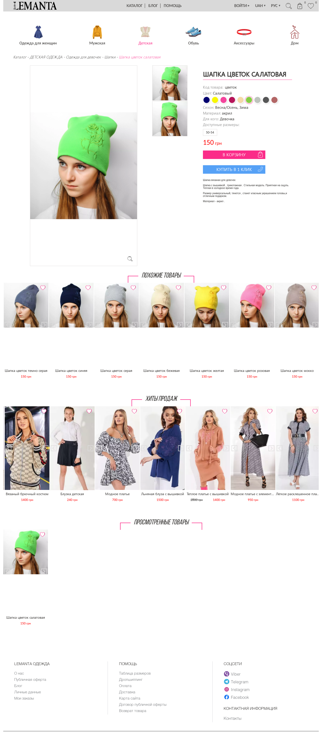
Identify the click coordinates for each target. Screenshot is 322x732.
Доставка (127, 692)
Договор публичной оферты (142, 704)
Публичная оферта (30, 679)
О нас (19, 673)
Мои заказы (24, 698)
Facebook (236, 697)
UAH (260, 5)
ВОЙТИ (242, 5)
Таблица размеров (135, 673)
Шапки (109, 56)
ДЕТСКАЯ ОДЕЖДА (46, 56)
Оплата (125, 685)
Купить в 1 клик (240, 169)
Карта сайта (129, 698)
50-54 (210, 132)
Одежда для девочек (83, 56)
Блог (153, 5)
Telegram (236, 681)
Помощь (173, 5)
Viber (232, 674)
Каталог (135, 5)
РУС (276, 5)
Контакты (232, 718)
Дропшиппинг (131, 679)
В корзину (243, 154)
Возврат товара (132, 710)
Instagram (237, 689)
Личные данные (27, 692)
